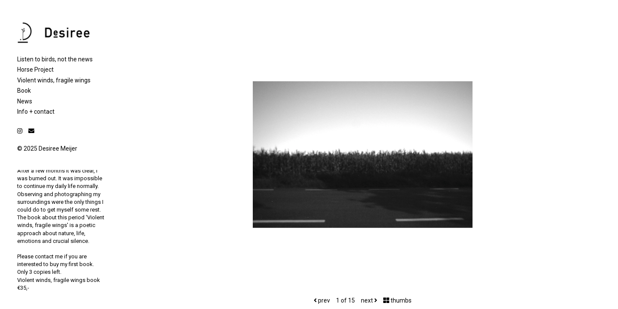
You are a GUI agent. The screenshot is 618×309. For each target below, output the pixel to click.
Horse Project (35, 69)
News (24, 101)
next (369, 300)
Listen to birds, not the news (55, 59)
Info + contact (36, 111)
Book (24, 90)
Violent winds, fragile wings (54, 80)
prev (322, 300)
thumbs (397, 300)
